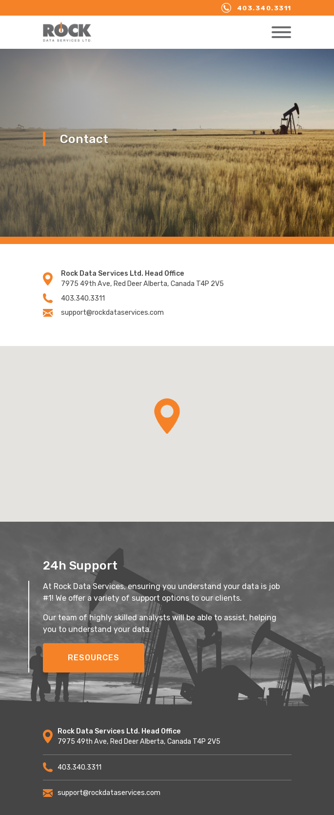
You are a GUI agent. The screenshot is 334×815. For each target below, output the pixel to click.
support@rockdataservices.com (103, 312)
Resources (93, 657)
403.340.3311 (256, 8)
